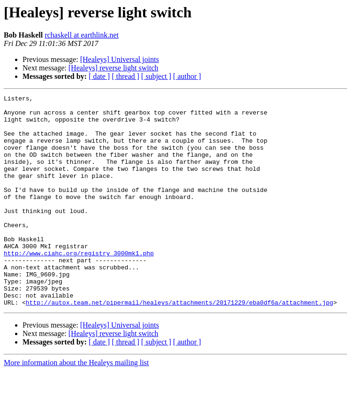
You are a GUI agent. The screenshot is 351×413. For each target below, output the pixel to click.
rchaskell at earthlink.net (82, 35)
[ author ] (187, 76)
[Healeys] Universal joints (119, 59)
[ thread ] (125, 76)
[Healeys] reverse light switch (113, 68)
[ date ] (99, 76)
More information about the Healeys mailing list (76, 405)
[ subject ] (156, 76)
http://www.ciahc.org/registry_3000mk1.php (79, 285)
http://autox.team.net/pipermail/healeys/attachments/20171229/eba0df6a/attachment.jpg (179, 344)
